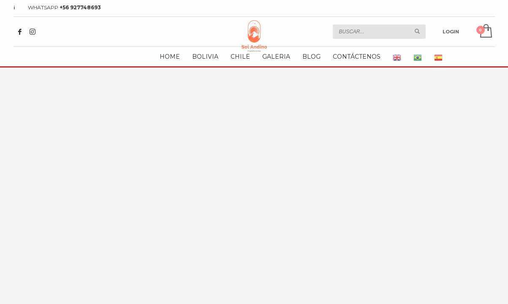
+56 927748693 (80, 7)
